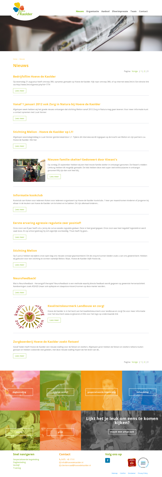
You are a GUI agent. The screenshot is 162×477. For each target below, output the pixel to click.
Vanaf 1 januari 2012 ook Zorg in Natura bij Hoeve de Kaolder (56, 104)
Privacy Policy (143, 473)
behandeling (143, 392)
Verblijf (16, 465)
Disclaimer (132, 473)
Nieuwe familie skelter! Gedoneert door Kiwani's (82, 159)
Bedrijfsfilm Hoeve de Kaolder (34, 76)
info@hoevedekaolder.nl (71, 462)
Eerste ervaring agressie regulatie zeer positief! (47, 223)
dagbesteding (19, 392)
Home (15, 59)
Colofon (123, 473)
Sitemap (115, 473)
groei (60, 432)
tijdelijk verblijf (60, 392)
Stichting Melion (25, 250)
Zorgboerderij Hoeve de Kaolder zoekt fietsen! (46, 342)
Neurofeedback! (24, 278)
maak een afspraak (122, 431)
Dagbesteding (19, 462)
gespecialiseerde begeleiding (101, 392)
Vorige (135, 71)
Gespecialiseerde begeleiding (26, 459)
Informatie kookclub (28, 195)
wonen (19, 432)
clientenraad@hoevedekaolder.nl (75, 465)
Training (17, 468)
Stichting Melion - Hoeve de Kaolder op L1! (43, 132)
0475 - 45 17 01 (67, 459)
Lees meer (19, 90)
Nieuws (22, 59)
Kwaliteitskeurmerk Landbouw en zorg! (76, 306)
